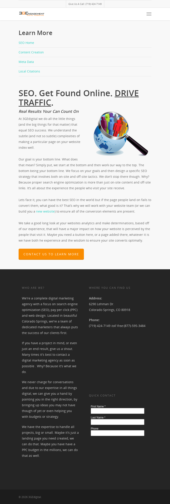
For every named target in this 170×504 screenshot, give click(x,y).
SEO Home (26, 43)
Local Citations (29, 71)
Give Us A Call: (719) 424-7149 (85, 4)
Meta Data (26, 62)
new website (45, 211)
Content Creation (31, 52)
